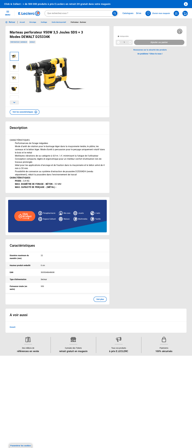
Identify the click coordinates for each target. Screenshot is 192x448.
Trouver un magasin (86, 407)
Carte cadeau (46, 394)
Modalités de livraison (160, 398)
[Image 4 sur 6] (14, 89)
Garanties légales (158, 408)
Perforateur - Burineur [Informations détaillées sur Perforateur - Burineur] (78, 22)
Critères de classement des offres (165, 429)
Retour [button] (12, 22)
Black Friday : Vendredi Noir (53, 421)
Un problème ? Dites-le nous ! (126, 397)
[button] (24, 112)
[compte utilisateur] (176, 13)
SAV (116, 387)
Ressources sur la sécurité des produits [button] (150, 50)
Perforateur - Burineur (18, 42)
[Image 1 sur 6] (14, 56)
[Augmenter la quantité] (130, 42)
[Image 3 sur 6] (14, 78)
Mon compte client (122, 377)
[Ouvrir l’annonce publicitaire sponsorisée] (57, 216)
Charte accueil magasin (51, 417)
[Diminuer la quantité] (118, 42)
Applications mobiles (50, 401)
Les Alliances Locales (87, 390)
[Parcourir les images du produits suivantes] (14, 102)
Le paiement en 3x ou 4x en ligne (55, 414)
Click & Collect (47, 377)
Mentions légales (158, 384)
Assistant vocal (47, 397)
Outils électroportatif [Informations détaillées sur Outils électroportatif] (59, 22)
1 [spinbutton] (124, 42)
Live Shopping (10, 390)
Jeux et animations (12, 387)
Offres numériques (49, 407)
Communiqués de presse (88, 404)
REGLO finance (47, 384)
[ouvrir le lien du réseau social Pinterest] (45, 440)
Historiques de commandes (126, 380)
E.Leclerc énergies (48, 380)
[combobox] (81, 13)
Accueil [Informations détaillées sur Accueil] (22, 22)
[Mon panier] (185, 13)
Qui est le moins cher (87, 401)
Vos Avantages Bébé (13, 384)
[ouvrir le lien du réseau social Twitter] (40, 440)
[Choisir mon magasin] (157, 13)
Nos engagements (85, 387)
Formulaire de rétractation (162, 405)
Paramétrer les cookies (20, 446)
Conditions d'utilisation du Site (164, 388)
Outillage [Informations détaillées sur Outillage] (44, 22)
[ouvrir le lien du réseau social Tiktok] (34, 440)
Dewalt (12, 327)
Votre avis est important (51, 404)
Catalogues (9, 377)
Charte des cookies (159, 395)
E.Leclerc (50, 411)
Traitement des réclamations (163, 412)
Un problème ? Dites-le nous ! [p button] (150, 54)
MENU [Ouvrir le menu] (7, 13)
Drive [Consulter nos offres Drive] (139, 13)
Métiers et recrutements (88, 394)
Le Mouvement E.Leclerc (88, 380)
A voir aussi (19, 315)
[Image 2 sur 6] (14, 67)
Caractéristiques (22, 245)
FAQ (116, 384)
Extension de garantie (50, 390)
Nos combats (83, 384)
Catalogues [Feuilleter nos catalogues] (128, 13)
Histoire (81, 377)
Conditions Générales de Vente (164, 381)
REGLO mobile (47, 387)
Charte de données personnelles (164, 391)
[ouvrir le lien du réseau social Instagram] (29, 440)
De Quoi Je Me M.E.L (86, 397)
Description (18, 128)
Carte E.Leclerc (10, 380)
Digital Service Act (159, 415)
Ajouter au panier (159, 42)
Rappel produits (158, 418)
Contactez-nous (121, 390)
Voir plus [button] (100, 299)
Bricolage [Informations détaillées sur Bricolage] (33, 22)
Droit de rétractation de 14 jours (165, 401)
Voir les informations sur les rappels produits (93, 360)
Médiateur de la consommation (127, 394)
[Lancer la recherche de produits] (114, 13)
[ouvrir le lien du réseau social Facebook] (24, 440)
